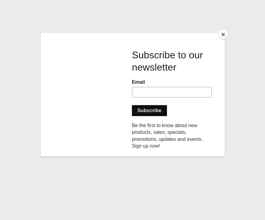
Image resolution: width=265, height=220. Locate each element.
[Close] (223, 34)
